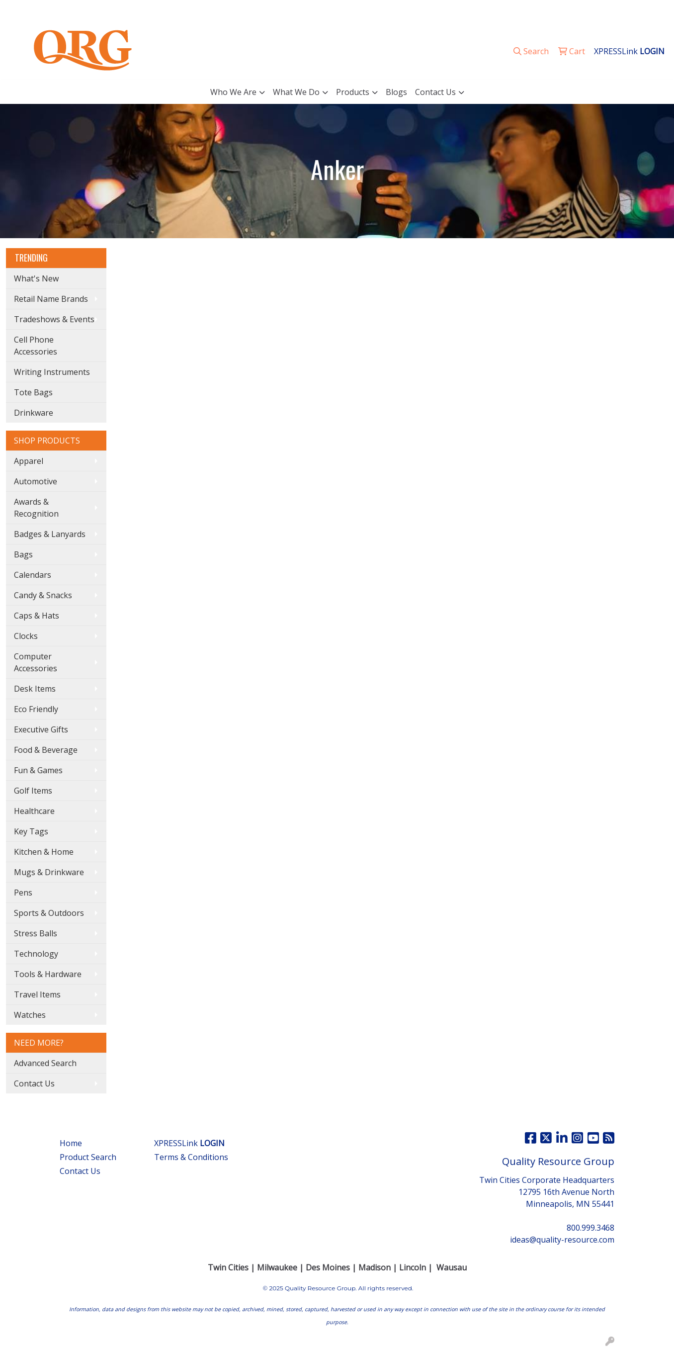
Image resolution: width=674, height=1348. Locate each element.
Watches (30, 1014)
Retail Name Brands (51, 298)
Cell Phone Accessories (35, 345)
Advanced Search (45, 1063)
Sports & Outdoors (49, 912)
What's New (36, 278)
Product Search (88, 1157)
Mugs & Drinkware (49, 872)
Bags (23, 554)
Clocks (26, 635)
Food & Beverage (46, 749)
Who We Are (233, 92)
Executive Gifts (41, 729)
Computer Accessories (35, 662)
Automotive (35, 481)
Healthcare (34, 811)
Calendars (32, 574)
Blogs (396, 92)
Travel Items (37, 994)
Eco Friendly (36, 709)
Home (71, 1143)
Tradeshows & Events (54, 319)
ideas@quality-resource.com (611, 10)
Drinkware (33, 412)
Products (352, 92)
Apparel (28, 460)
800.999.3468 (528, 10)
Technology (36, 953)
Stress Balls (35, 933)
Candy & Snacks (43, 595)
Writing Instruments (52, 371)
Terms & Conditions (191, 1157)
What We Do (296, 92)
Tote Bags (33, 392)
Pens (23, 892)
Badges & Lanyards (49, 534)
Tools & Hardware (48, 974)
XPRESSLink (189, 1143)
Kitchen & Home (44, 851)
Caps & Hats (36, 615)
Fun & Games (38, 770)
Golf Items (33, 790)
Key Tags (31, 831)
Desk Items (35, 688)
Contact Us (435, 92)
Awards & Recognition (36, 507)
